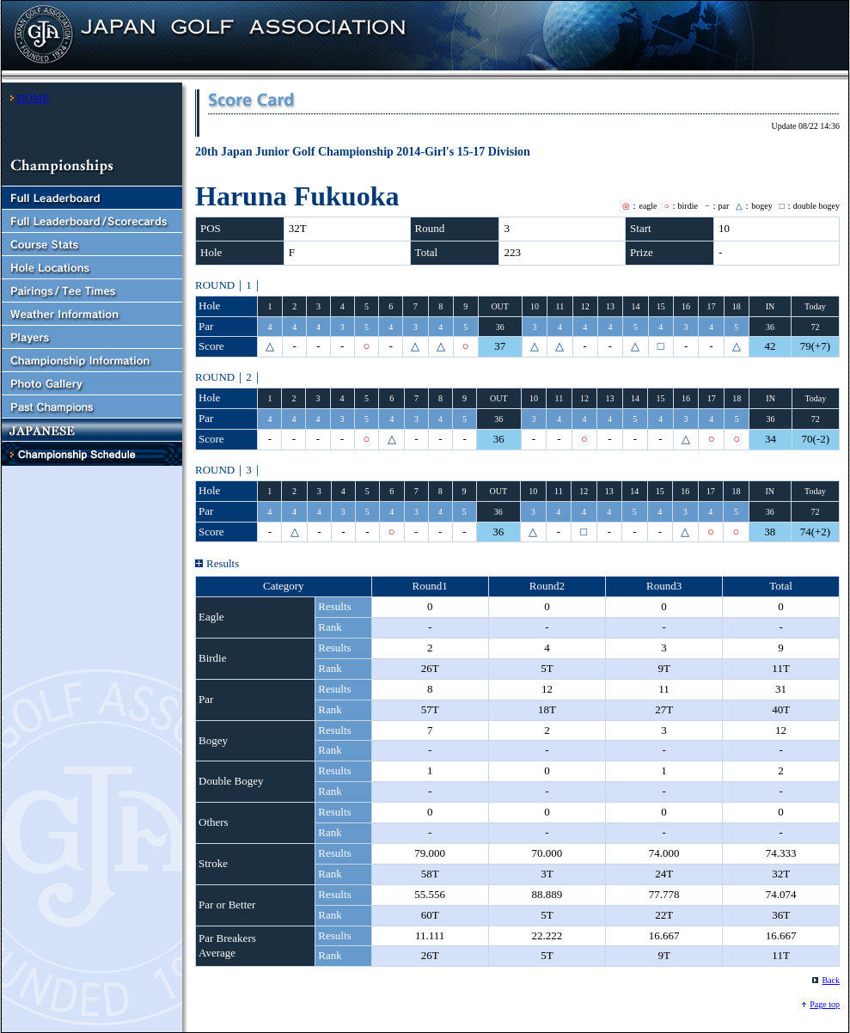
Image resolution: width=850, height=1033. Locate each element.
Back (831, 980)
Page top (825, 1004)
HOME (32, 97)
